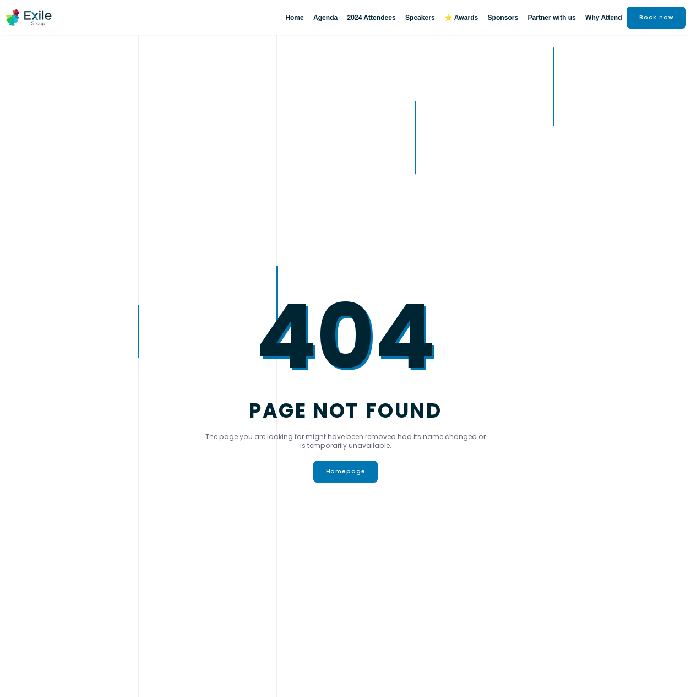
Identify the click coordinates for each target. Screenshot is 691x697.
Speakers (420, 17)
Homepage (346, 471)
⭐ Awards (461, 17)
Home (294, 17)
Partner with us (551, 17)
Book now (656, 17)
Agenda (325, 17)
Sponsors (503, 17)
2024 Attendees (371, 17)
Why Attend (603, 17)
